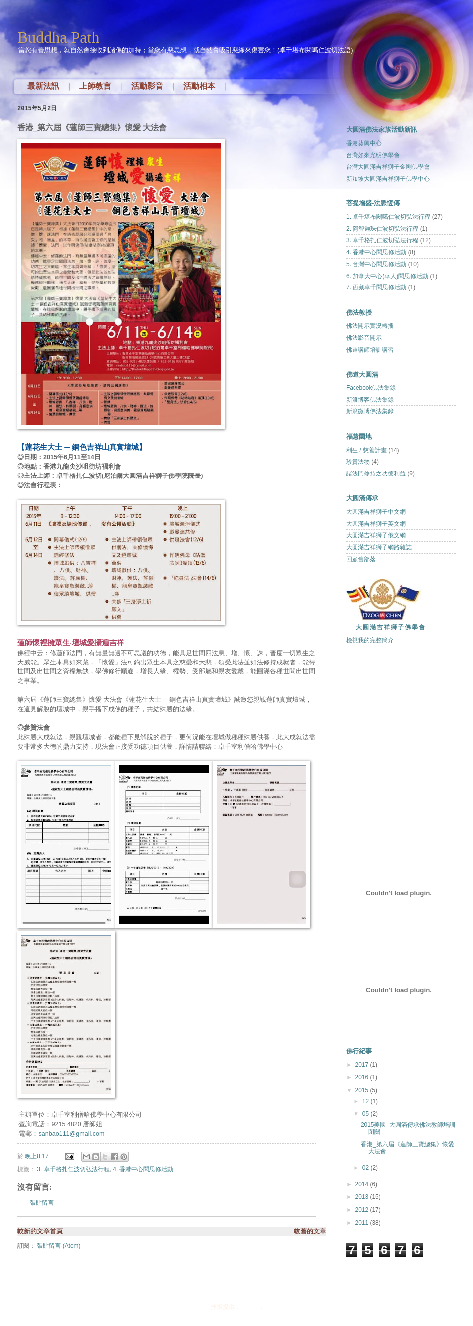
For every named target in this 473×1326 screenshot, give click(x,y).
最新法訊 (43, 86)
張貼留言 (42, 1202)
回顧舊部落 (361, 559)
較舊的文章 (310, 1231)
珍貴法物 (358, 461)
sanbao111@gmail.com (72, 1133)
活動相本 (199, 86)
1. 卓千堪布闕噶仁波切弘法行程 (388, 216)
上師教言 (95, 86)
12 (366, 1101)
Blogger (250, 1306)
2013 (362, 1196)
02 (366, 1167)
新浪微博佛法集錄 (370, 411)
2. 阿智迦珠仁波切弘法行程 (382, 228)
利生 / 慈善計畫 (366, 450)
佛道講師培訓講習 (370, 349)
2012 (362, 1209)
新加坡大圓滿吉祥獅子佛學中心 (388, 178)
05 (366, 1113)
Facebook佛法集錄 (371, 387)
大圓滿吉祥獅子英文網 (376, 523)
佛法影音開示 (364, 337)
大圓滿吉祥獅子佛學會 (391, 627)
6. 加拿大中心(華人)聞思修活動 (387, 276)
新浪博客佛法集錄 (370, 399)
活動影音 (147, 86)
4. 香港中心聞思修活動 (143, 1169)
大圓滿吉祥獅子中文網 (376, 511)
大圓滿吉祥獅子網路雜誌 (379, 547)
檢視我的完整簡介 (370, 640)
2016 (362, 1077)
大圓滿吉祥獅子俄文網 (376, 535)
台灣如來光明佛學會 (373, 155)
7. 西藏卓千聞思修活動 (376, 287)
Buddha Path (58, 37)
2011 (362, 1222)
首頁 (56, 1231)
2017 (362, 1064)
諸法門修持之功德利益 (376, 473)
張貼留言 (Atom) (58, 1245)
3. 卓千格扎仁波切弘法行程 (73, 1169)
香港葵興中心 (364, 143)
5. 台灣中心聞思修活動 (376, 264)
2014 (362, 1184)
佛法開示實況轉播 (370, 325)
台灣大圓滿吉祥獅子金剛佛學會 (388, 166)
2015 (362, 1090)
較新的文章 (33, 1231)
